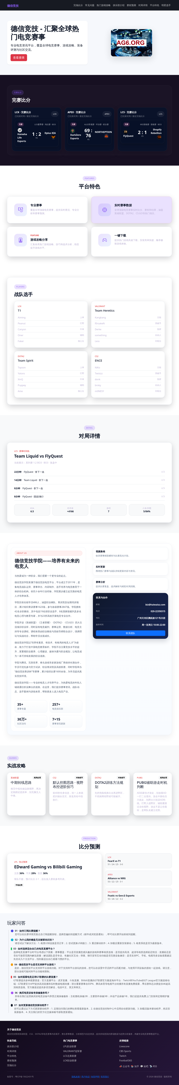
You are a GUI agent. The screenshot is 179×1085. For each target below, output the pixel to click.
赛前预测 (131, 5)
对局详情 (143, 5)
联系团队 (130, 633)
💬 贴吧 (144, 1066)
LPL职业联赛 (69, 1046)
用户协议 (85, 1076)
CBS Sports (125, 1051)
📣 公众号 (124, 1066)
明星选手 (166, 5)
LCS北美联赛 (69, 1055)
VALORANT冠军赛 (72, 1051)
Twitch (122, 1055)
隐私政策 (76, 1076)
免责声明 (95, 1076)
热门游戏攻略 (104, 5)
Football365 (125, 1060)
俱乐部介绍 (118, 5)
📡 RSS (153, 1066)
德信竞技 (13, 6)
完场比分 (78, 5)
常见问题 (89, 5)
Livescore (124, 1046)
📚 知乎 (135, 1066)
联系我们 (105, 1076)
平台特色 (154, 5)
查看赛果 (19, 58)
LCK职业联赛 (70, 1060)
